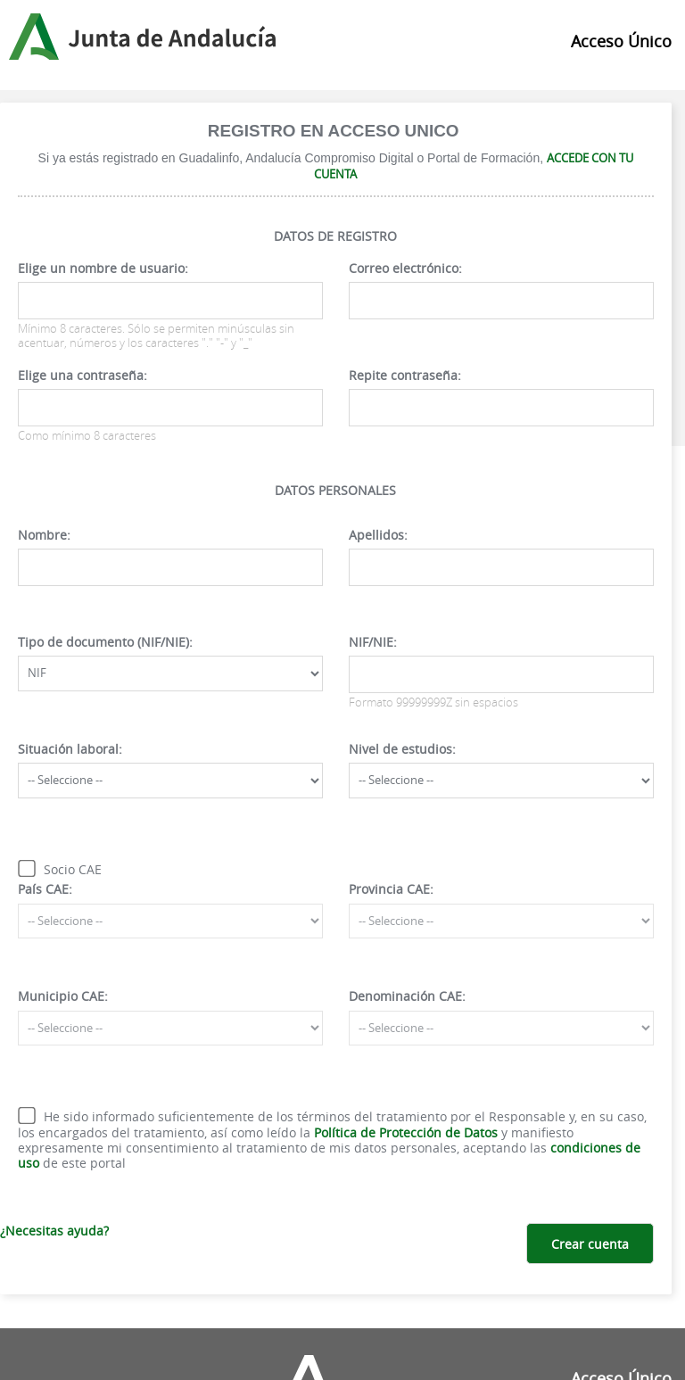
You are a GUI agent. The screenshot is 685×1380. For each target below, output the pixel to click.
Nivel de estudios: (402, 748)
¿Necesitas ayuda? (54, 1230)
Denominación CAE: (407, 996)
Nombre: (44, 534)
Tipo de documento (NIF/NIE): (105, 641)
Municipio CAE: (63, 996)
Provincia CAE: (391, 889)
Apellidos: (378, 534)
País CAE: (45, 889)
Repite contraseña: (405, 375)
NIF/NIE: (373, 641)
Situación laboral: (70, 748)
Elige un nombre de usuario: (103, 268)
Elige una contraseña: (82, 375)
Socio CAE (72, 869)
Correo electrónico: (405, 268)
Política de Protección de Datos (406, 1132)
